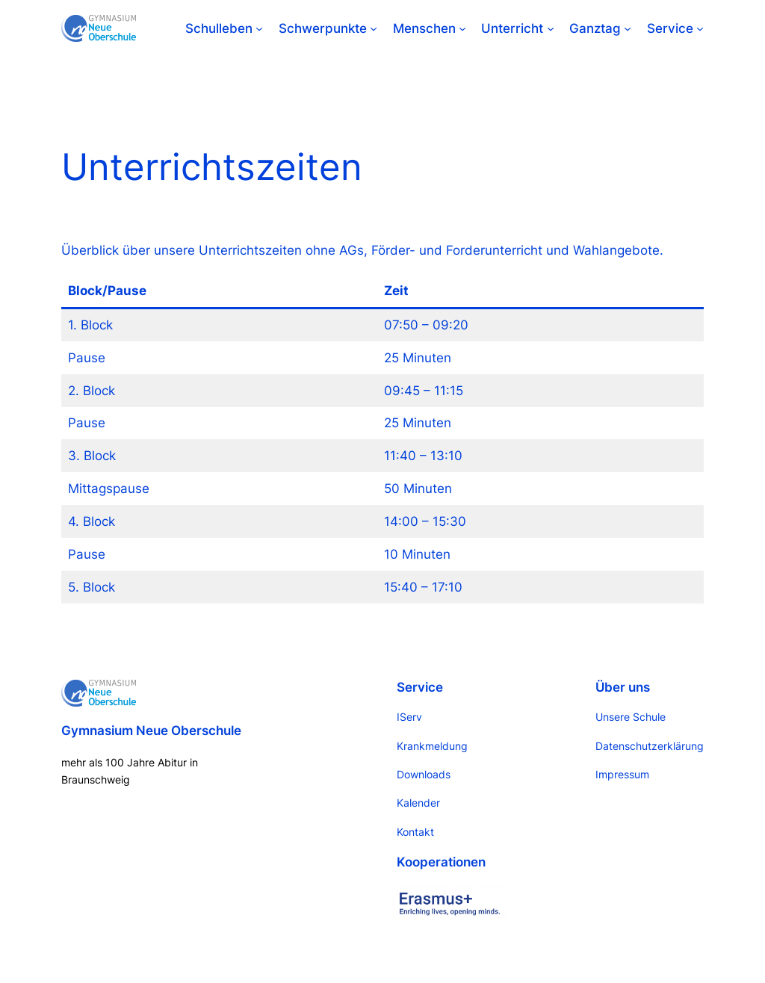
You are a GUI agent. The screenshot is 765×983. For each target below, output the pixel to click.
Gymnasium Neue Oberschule (151, 730)
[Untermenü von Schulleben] (259, 28)
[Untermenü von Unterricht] (550, 28)
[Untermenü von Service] (700, 28)
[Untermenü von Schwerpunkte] (373, 28)
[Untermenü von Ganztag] (627, 28)
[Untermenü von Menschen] (462, 28)
